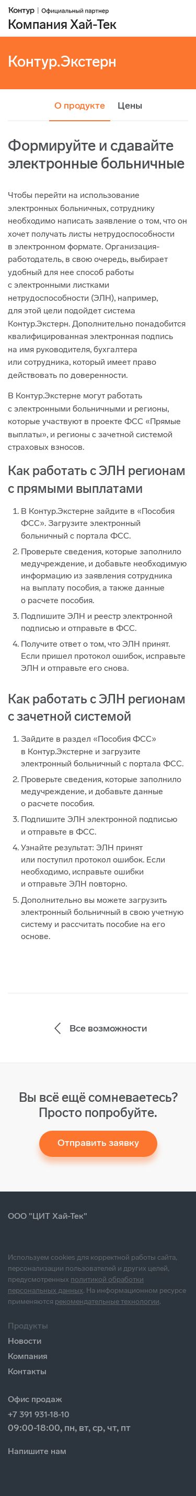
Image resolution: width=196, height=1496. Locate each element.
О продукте (79, 105)
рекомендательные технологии (107, 1301)
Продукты (28, 1326)
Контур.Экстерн (62, 61)
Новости (24, 1341)
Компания (28, 1356)
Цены (130, 105)
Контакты (27, 1371)
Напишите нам (37, 1451)
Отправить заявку (98, 1143)
